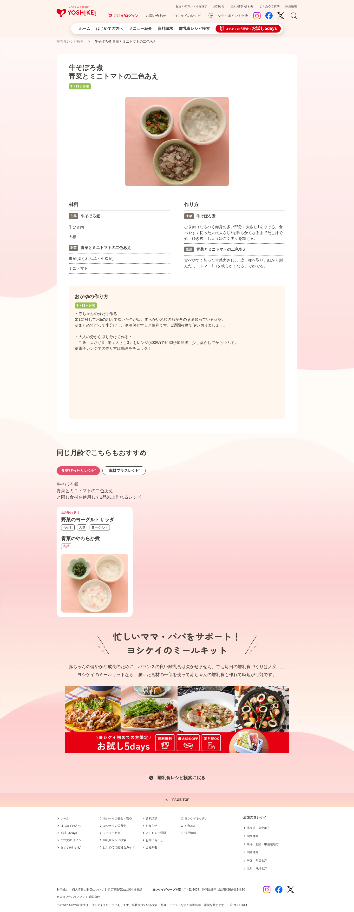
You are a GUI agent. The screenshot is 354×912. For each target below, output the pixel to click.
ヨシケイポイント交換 (231, 16)
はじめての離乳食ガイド (119, 847)
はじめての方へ (109, 29)
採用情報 (291, 6)
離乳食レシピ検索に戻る (181, 778)
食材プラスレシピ (124, 471)
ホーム (84, 29)
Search (293, 16)
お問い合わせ (156, 16)
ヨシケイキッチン (196, 818)
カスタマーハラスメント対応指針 (78, 897)
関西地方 (252, 852)
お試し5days (68, 833)
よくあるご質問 (269, 6)
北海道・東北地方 (258, 828)
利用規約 (62, 889)
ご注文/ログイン (126, 16)
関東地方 (252, 836)
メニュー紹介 (140, 29)
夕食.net (189, 825)
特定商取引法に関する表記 (125, 889)
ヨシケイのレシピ (187, 16)
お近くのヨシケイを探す (191, 6)
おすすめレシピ (70, 847)
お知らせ (219, 6)
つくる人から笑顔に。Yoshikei (76, 11)
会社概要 (151, 847)
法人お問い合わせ (242, 6)
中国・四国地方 (257, 860)
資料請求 (165, 29)
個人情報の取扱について (88, 889)
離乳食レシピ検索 (194, 29)
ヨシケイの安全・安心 (117, 818)
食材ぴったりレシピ (78, 471)
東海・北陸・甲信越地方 (263, 844)
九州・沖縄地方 (257, 868)
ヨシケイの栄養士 (114, 825)
